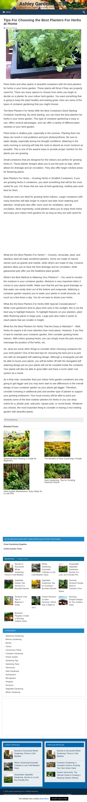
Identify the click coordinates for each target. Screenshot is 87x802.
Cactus (8, 646)
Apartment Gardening (14, 636)
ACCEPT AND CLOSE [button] (59, 799)
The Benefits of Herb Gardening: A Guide (63, 458)
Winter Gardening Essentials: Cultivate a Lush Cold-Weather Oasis (43, 569)
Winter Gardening (13, 692)
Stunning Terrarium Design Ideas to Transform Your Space (71, 585)
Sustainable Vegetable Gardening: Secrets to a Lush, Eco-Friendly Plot (26, 777)
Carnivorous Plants (13, 650)
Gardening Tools (12, 664)
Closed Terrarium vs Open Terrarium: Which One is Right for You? (44, 602)
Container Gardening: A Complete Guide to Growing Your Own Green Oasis (68, 765)
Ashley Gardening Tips (16, 791)
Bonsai (8, 643)
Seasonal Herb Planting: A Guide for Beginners (20, 459)
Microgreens (11, 678)
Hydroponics (11, 675)
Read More (44, 799)
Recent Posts (9, 559)
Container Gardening (14, 654)
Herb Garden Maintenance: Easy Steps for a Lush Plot (23, 492)
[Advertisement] (43, 233)
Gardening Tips (12, 661)
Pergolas (9, 682)
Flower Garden (12, 657)
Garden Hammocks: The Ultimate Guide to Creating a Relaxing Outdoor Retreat (68, 775)
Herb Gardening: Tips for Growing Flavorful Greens (59, 481)
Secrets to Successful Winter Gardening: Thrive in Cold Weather (26, 753)
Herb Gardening (11, 28)
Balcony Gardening (13, 639)
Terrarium (9, 685)
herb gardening (12, 420)
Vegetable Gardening (14, 689)
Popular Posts (23, 559)
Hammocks (10, 668)
